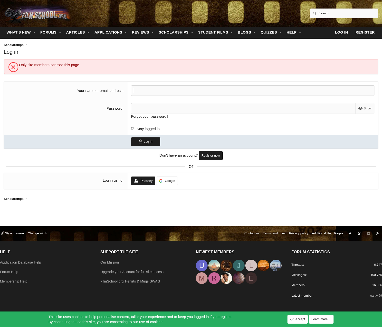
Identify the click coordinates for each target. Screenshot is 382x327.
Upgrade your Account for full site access (136, 269)
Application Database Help (26, 259)
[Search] (344, 13)
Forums (48, 32)
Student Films (213, 32)
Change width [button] (42, 231)
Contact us (247, 231)
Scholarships (174, 32)
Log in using (113, 180)
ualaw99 (370, 295)
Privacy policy (294, 231)
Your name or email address (100, 90)
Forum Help (14, 269)
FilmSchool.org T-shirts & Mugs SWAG (134, 278)
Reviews (140, 32)
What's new (19, 32)
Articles (75, 32)
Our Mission (112, 259)
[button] (34, 32)
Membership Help (19, 278)
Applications (108, 32)
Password (114, 108)
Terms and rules (269, 231)
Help (291, 32)
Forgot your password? (149, 116)
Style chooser (17, 231)
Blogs (244, 32)
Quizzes (269, 32)
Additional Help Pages (322, 231)
